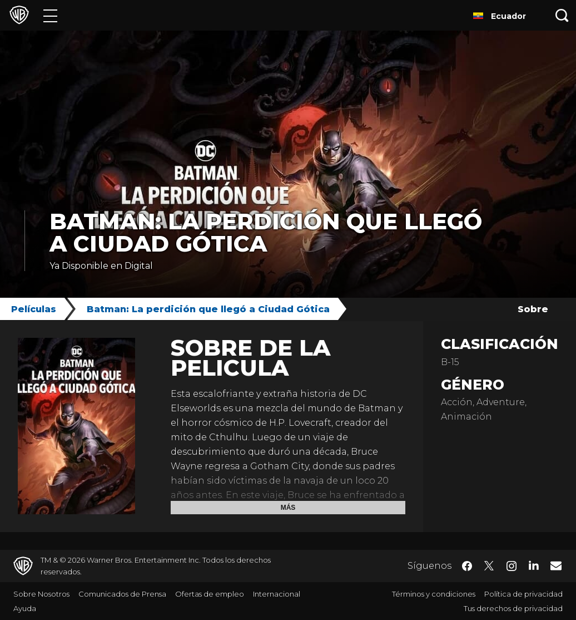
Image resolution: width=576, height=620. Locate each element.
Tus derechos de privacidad (513, 608)
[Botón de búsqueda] (562, 15)
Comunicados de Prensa (122, 593)
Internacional (276, 593)
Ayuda (24, 608)
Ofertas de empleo (209, 593)
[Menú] (50, 15)
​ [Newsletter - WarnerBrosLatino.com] (556, 565)
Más (288, 507)
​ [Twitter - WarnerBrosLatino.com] (489, 566)
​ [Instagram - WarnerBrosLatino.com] (511, 566)
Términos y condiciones (433, 593)
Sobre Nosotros (41, 593)
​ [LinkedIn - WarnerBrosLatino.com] (533, 564)
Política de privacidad (523, 593)
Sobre (533, 309)
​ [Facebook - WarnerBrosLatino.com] (467, 566)
